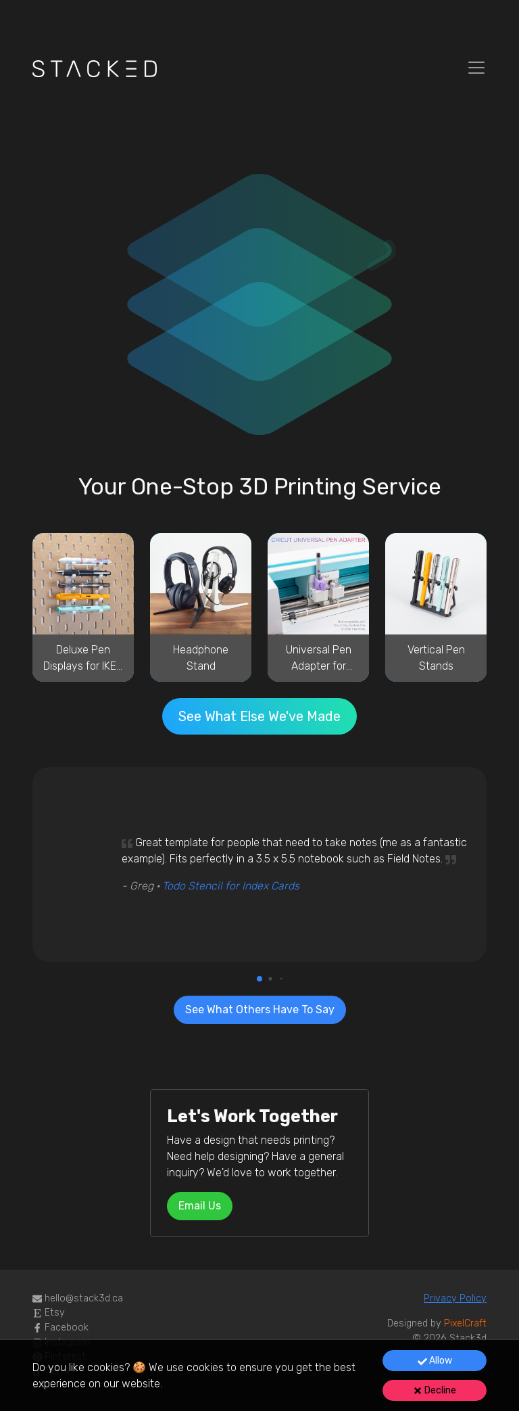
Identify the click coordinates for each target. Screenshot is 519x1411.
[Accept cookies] (434, 1360)
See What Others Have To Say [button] (260, 1009)
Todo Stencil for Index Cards (230, 885)
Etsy (48, 1312)
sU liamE (199, 1205)
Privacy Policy (455, 1298)
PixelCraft (465, 1323)
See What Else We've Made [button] (259, 716)
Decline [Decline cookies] (434, 1390)
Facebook (60, 1327)
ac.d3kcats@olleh (84, 1298)
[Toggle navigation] (476, 67)
